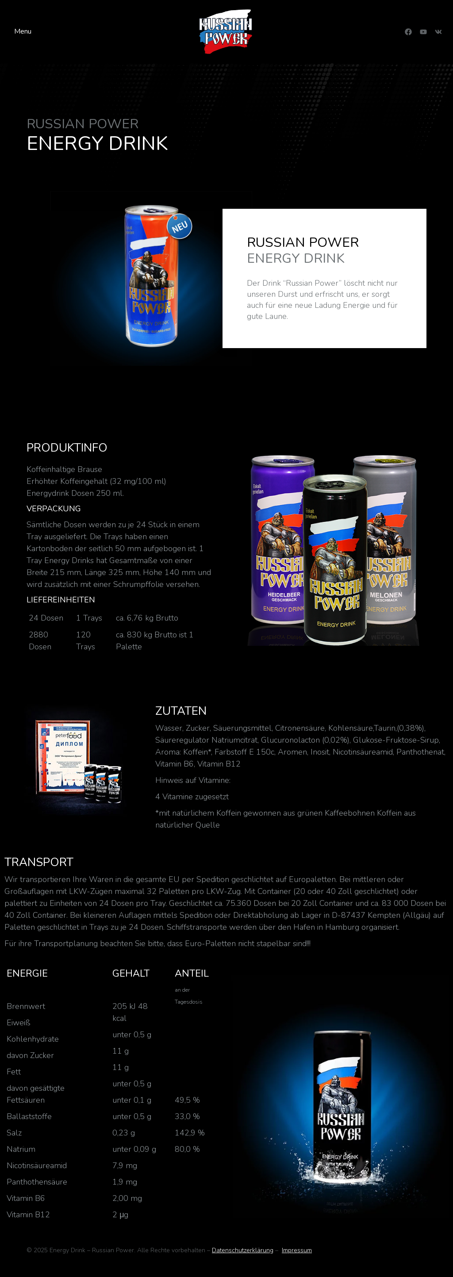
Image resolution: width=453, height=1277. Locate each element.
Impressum (297, 1250)
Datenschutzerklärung (242, 1250)
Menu (22, 31)
